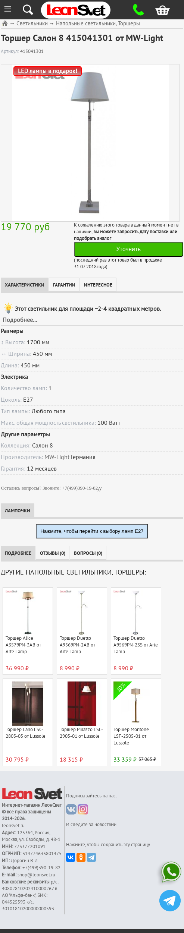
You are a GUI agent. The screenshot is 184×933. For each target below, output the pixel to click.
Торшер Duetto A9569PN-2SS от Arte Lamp (135, 645)
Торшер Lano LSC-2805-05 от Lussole (26, 733)
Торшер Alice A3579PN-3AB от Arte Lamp (23, 645)
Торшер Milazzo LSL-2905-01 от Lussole (81, 733)
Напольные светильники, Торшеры (98, 23)
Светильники (32, 23)
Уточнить (128, 249)
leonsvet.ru (13, 826)
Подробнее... (20, 320)
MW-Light (56, 457)
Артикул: (10, 51)
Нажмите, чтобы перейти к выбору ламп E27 (92, 531)
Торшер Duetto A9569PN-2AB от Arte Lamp (77, 645)
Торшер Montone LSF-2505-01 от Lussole (131, 736)
